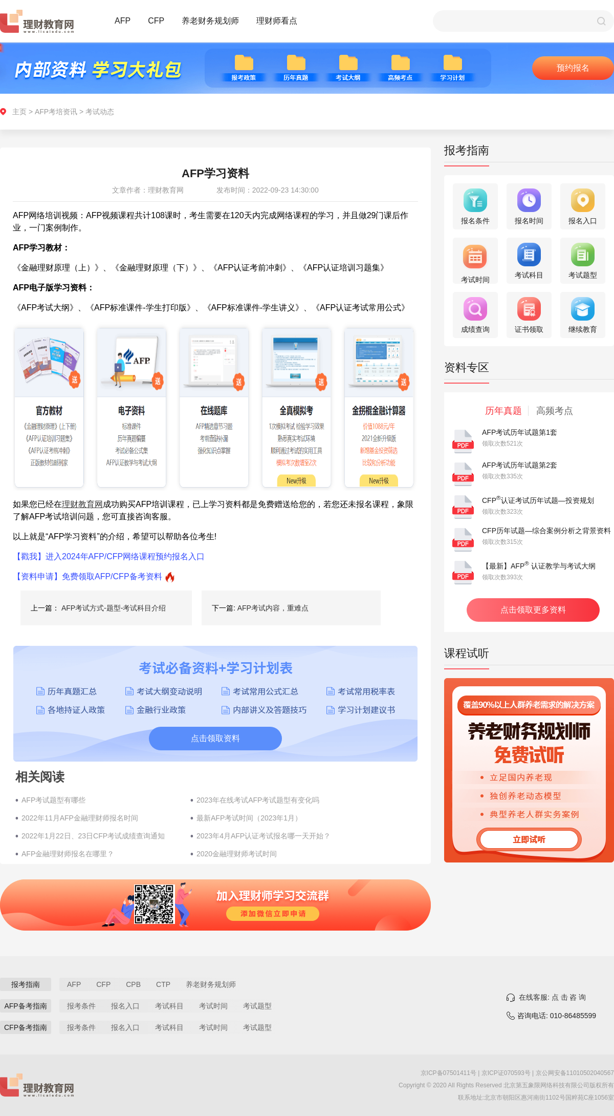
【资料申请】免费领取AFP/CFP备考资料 (87, 576)
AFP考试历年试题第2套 (519, 465)
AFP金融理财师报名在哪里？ (67, 854)
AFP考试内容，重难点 (273, 608)
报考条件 (81, 1006)
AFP (122, 20)
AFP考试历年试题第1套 (519, 432)
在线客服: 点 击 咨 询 (552, 997)
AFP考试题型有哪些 (53, 800)
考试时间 (213, 1006)
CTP (163, 984)
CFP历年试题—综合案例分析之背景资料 (546, 531)
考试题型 (257, 1006)
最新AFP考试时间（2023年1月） (249, 818)
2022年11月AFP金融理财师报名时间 (79, 818)
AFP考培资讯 (56, 112)
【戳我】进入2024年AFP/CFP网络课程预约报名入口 (109, 556)
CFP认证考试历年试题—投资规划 (538, 500)
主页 (19, 112)
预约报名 (573, 68)
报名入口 (125, 1006)
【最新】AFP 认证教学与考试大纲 (539, 566)
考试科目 (169, 1006)
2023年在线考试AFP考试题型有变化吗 (257, 800)
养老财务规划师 (210, 20)
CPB (133, 984)
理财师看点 (276, 20)
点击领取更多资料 (533, 609)
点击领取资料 (215, 738)
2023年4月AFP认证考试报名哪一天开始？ (263, 836)
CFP (156, 20)
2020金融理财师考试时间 (236, 854)
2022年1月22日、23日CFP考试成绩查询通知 (93, 836)
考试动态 (99, 112)
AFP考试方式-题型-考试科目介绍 (113, 608)
